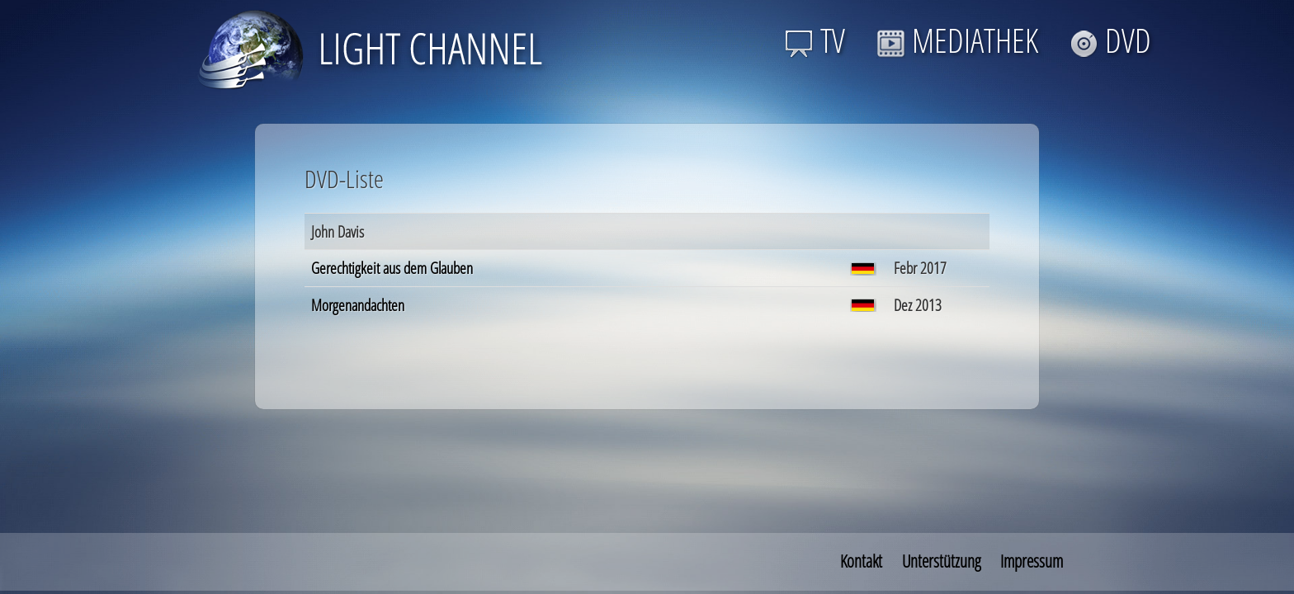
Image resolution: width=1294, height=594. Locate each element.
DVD (1110, 40)
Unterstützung (941, 561)
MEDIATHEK (957, 40)
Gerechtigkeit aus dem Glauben (392, 268)
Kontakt (861, 561)
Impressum (1031, 561)
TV (815, 40)
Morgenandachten (357, 305)
